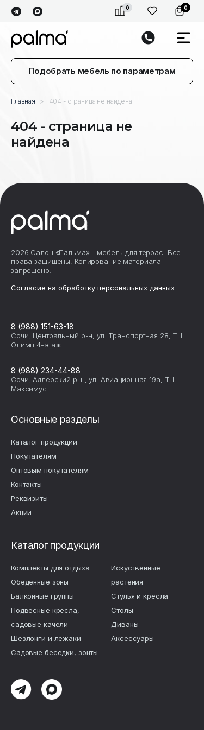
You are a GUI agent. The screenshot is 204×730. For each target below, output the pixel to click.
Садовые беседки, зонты (54, 652)
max (37, 12)
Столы (122, 610)
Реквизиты (29, 498)
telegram (16, 12)
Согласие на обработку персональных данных (93, 287)
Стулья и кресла (139, 596)
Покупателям (34, 456)
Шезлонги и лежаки (46, 638)
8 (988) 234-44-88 (46, 370)
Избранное (152, 10)
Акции (21, 512)
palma (39, 39)
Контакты (26, 484)
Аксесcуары (132, 638)
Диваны (124, 624)
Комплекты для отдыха (50, 567)
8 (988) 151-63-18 (42, 326)
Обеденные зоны (40, 581)
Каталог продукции (44, 441)
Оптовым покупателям (50, 470)
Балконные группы (42, 596)
